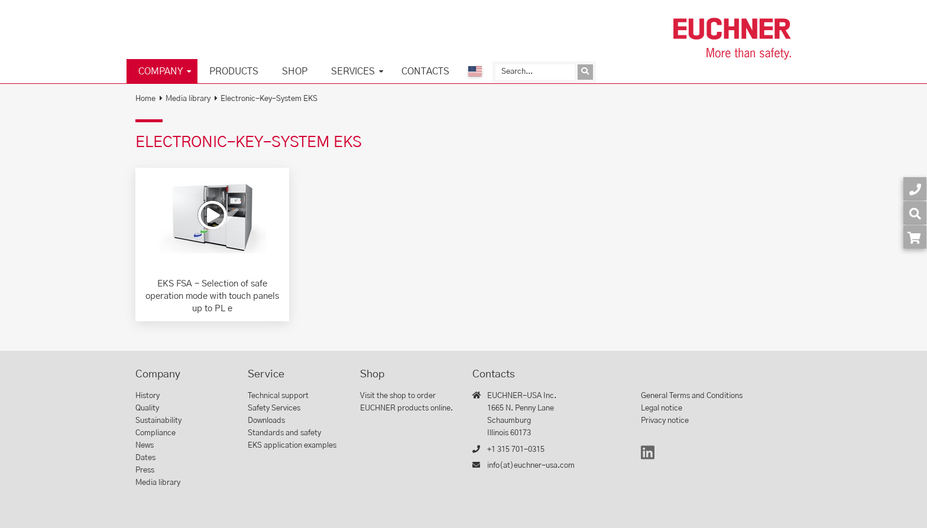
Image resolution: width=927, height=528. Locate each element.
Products (233, 71)
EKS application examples (292, 445)
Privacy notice (665, 421)
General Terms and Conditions (692, 396)
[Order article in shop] (914, 237)
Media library (188, 99)
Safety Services (274, 408)
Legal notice (661, 408)
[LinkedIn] (647, 458)
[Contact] (914, 188)
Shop (294, 71)
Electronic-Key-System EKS (269, 99)
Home (145, 99)
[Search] (535, 72)
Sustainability (158, 421)
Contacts (425, 71)
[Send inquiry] (585, 72)
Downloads (266, 421)
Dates (145, 458)
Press (144, 470)
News (144, 445)
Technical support (278, 396)
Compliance (155, 433)
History (147, 396)
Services (353, 71)
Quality (147, 408)
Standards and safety (284, 433)
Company (160, 71)
